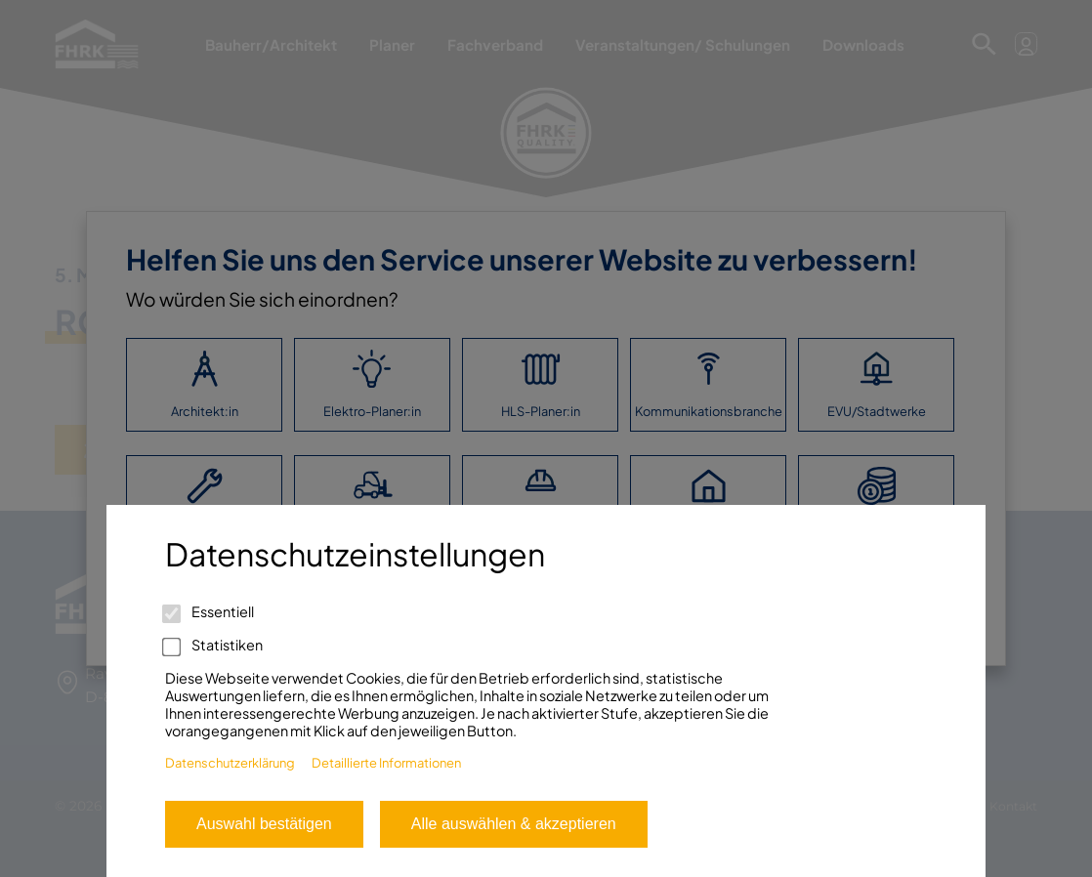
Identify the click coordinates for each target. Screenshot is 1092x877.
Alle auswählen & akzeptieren (513, 823)
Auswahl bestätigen (264, 823)
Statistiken (214, 644)
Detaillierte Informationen (386, 763)
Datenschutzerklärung (230, 763)
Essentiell (209, 611)
